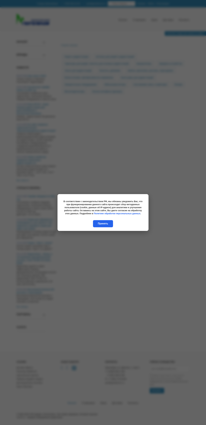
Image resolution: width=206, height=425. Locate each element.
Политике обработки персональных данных (117, 213)
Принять (103, 223)
